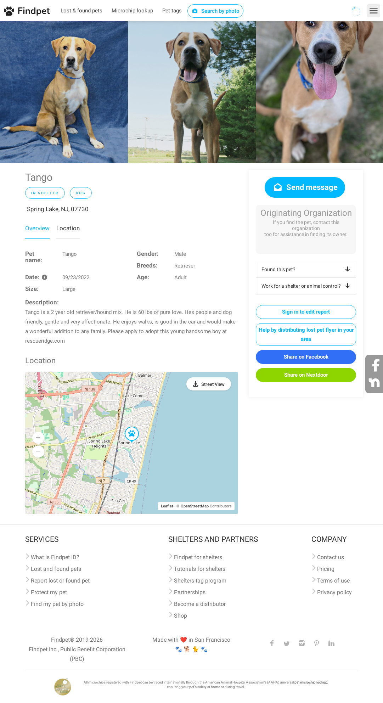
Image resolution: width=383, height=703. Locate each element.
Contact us (330, 557)
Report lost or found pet (60, 580)
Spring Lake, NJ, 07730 (58, 209)
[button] (127, 427)
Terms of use (333, 580)
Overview (37, 228)
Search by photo (215, 11)
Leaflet (167, 506)
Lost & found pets (81, 10)
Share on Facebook (306, 357)
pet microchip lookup (310, 682)
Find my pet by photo (57, 604)
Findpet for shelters (198, 557)
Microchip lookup (132, 10)
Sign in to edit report (306, 312)
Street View (213, 384)
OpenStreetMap (195, 506)
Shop (180, 615)
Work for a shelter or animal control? (307, 286)
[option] (64, 92)
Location (68, 228)
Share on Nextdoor (306, 375)
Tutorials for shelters (199, 569)
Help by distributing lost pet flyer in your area (306, 334)
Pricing (325, 569)
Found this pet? (307, 269)
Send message (305, 187)
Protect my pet (49, 592)
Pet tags (172, 10)
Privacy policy (334, 592)
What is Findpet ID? (55, 557)
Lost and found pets (56, 569)
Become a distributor (200, 604)
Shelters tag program (200, 580)
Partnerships (189, 592)
